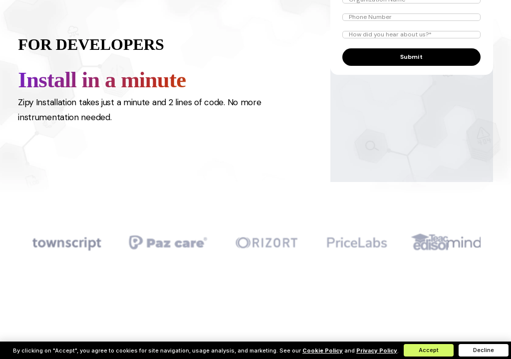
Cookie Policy (322, 350)
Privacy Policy (376, 350)
